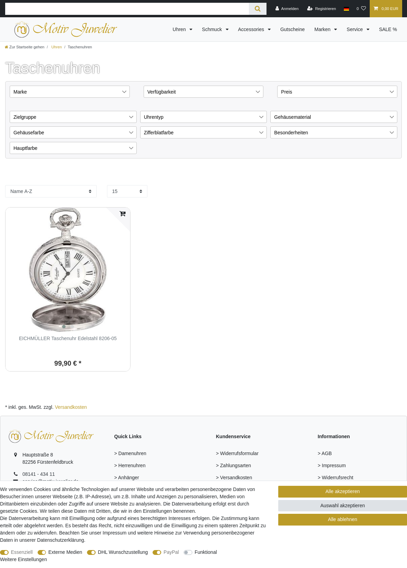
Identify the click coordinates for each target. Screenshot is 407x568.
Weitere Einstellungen (23, 559)
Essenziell (22, 552)
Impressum (114, 533)
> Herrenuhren (130, 465)
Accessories (251, 29)
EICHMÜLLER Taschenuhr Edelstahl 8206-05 (68, 338)
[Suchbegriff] (127, 9)
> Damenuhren (130, 453)
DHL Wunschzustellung (123, 552)
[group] (68, 270)
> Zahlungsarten (233, 465)
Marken (323, 29)
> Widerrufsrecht (335, 477)
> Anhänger (126, 477)
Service (355, 29)
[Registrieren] (321, 8)
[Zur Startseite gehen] (24, 47)
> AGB (325, 453)
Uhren (180, 29)
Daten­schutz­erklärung (60, 540)
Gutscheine (292, 29)
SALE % (388, 29)
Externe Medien (65, 552)
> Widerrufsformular (237, 453)
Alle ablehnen (342, 519)
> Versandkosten (234, 477)
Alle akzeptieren (343, 491)
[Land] (346, 8)
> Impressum (332, 465)
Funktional (206, 552)
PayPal (171, 552)
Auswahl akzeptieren (342, 505)
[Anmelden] (287, 8)
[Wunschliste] (361, 8)
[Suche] (258, 9)
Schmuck (212, 29)
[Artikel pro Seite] (127, 191)
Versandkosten (71, 407)
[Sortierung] (51, 191)
